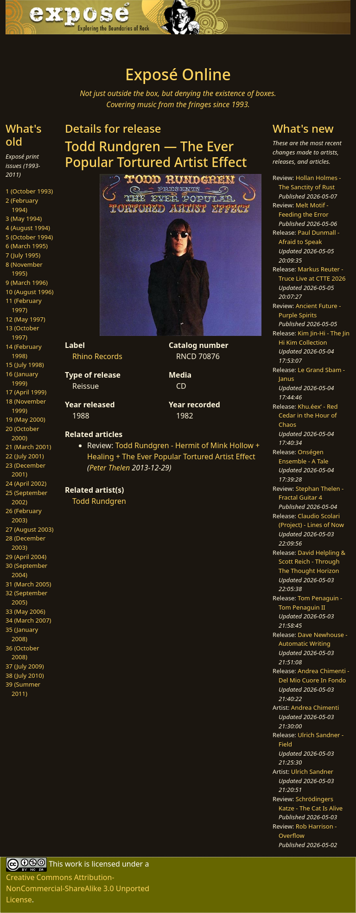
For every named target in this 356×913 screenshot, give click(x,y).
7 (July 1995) (23, 255)
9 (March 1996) (27, 282)
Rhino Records (97, 356)
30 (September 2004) (26, 570)
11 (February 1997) (24, 305)
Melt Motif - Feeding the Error (303, 210)
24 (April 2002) (26, 483)
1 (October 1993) (29, 191)
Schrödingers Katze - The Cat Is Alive (311, 803)
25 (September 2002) (26, 497)
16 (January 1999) (22, 378)
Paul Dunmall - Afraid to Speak (309, 237)
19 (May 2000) (25, 419)
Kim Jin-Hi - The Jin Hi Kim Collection (314, 338)
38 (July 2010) (25, 675)
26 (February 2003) (24, 515)
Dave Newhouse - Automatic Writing (313, 639)
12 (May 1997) (25, 319)
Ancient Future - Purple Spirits (310, 310)
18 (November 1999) (26, 406)
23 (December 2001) (25, 470)
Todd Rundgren (99, 501)
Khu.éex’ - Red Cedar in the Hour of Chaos (308, 415)
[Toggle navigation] (35, 47)
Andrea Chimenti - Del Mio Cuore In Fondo (314, 675)
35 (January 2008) (22, 634)
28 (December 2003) (25, 543)
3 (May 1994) (24, 218)
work (73, 864)
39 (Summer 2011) (23, 689)
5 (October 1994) (29, 237)
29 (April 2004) (26, 557)
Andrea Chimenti (315, 707)
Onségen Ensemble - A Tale (303, 456)
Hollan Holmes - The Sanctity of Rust (310, 182)
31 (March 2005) (28, 584)
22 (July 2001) (25, 456)
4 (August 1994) (28, 228)
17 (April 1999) (26, 392)
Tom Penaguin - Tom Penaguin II (310, 602)
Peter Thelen (109, 468)
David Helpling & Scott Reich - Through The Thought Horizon (312, 561)
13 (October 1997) (22, 332)
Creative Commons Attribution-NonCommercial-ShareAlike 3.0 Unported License (77, 888)
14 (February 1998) (24, 351)
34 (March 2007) (28, 620)
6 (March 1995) (27, 246)
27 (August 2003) (29, 529)
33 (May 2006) (25, 611)
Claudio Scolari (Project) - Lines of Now (311, 520)
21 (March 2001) (28, 447)
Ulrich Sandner (312, 771)
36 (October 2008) (22, 653)
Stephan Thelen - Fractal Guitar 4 (311, 493)
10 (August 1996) (29, 292)
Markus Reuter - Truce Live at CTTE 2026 (312, 274)
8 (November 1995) (24, 269)
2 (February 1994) (22, 205)
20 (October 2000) (22, 433)
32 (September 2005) (26, 597)
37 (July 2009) (25, 666)
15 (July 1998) (25, 364)
